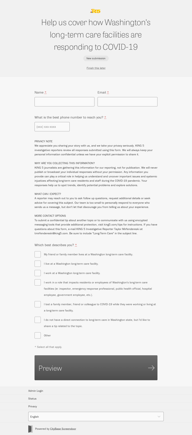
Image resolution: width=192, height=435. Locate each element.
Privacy (32, 406)
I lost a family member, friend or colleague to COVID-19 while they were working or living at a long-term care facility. (95, 306)
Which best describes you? (56, 245)
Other (43, 335)
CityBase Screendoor (63, 429)
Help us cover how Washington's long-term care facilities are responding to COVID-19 (96, 34)
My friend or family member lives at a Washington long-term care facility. (84, 254)
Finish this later (96, 68)
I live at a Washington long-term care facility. (67, 264)
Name (41, 92)
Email (103, 92)
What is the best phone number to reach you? (70, 117)
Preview (96, 367)
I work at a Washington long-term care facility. (67, 273)
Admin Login (35, 391)
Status (32, 398)
